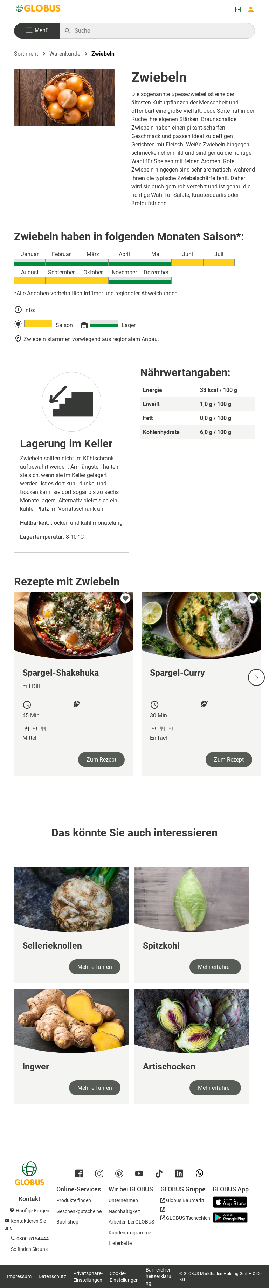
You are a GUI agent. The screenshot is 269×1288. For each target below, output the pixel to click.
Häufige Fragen (32, 1210)
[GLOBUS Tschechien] (185, 1216)
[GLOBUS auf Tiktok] (161, 1175)
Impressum (19, 1276)
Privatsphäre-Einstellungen (88, 1276)
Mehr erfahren (94, 967)
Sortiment (26, 53)
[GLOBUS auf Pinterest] (121, 1175)
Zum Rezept (101, 759)
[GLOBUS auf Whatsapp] (201, 1176)
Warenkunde (64, 53)
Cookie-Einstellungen (124, 1276)
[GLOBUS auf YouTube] (141, 1175)
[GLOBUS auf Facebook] (81, 1175)
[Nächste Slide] (256, 677)
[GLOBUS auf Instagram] (101, 1175)
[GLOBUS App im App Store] (233, 1202)
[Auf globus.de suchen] (161, 30)
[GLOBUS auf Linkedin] (181, 1175)
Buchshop (67, 1222)
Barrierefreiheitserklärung (158, 1276)
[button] (36, 30)
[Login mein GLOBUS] (251, 9)
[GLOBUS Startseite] (38, 9)
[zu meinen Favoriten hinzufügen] (125, 598)
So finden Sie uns (29, 1249)
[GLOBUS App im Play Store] (230, 1217)
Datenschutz (52, 1276)
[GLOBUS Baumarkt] (182, 1201)
